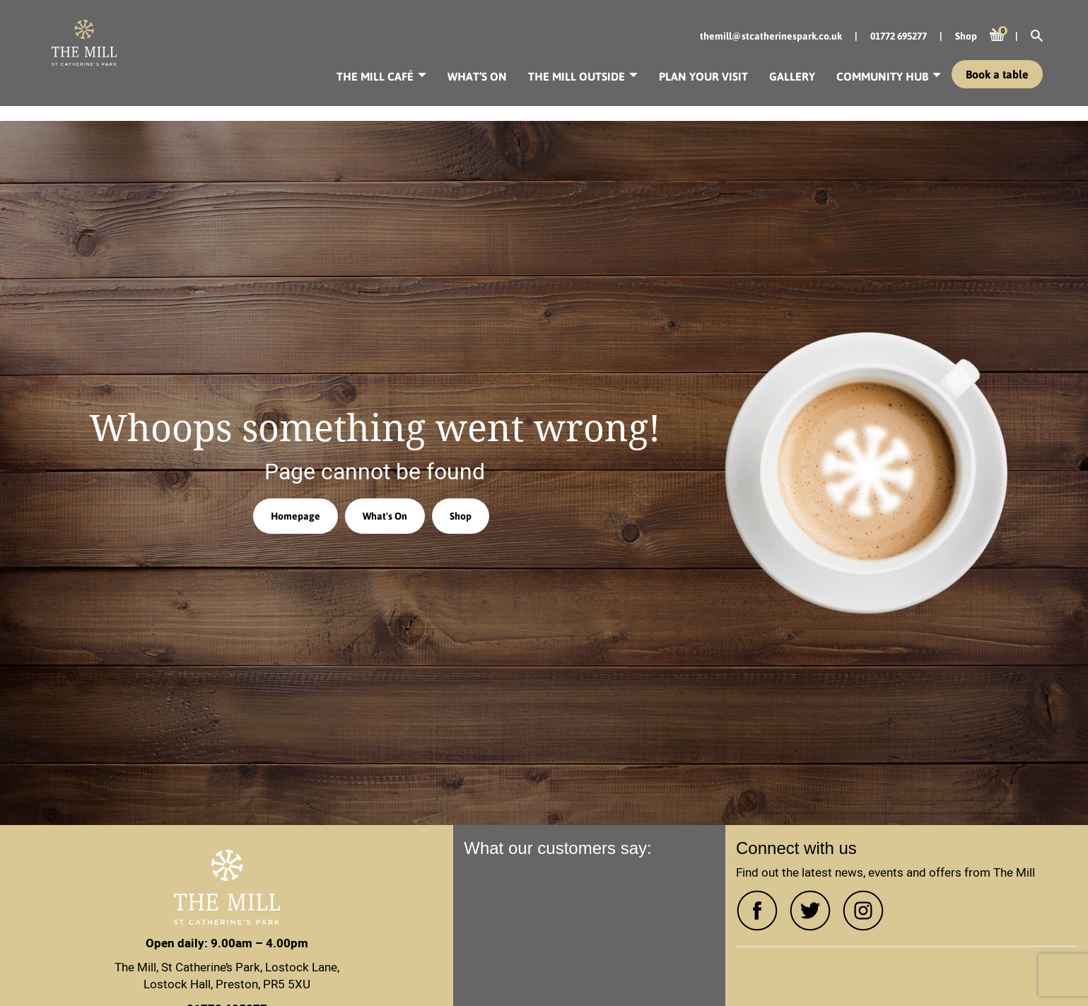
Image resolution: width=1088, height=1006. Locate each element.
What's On (385, 516)
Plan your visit (703, 76)
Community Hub (882, 76)
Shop (461, 516)
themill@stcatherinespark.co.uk (771, 36)
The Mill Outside (576, 76)
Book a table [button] (997, 74)
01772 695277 (898, 36)
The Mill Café (375, 76)
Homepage (295, 516)
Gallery (792, 76)
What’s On (477, 76)
